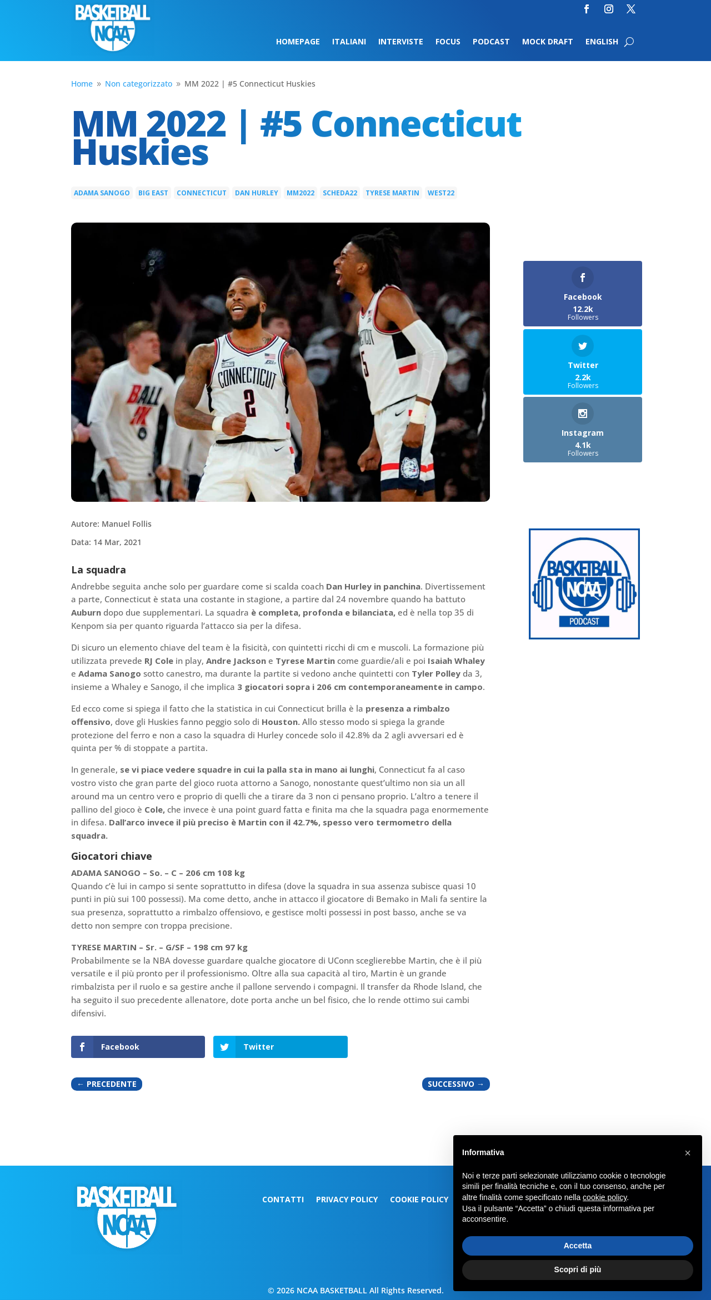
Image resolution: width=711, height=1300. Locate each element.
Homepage (298, 42)
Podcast (491, 42)
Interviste (400, 42)
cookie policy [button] (605, 1197)
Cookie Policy (419, 1200)
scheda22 (340, 193)
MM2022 (300, 193)
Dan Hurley (256, 193)
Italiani (349, 42)
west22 (441, 193)
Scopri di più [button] (578, 1269)
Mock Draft (547, 42)
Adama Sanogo (102, 193)
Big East (153, 193)
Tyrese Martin (392, 193)
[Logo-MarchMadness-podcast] (584, 636)
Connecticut (202, 193)
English (601, 42)
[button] (688, 1153)
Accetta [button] (578, 1245)
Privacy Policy (347, 1200)
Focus (447, 42)
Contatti (283, 1200)
